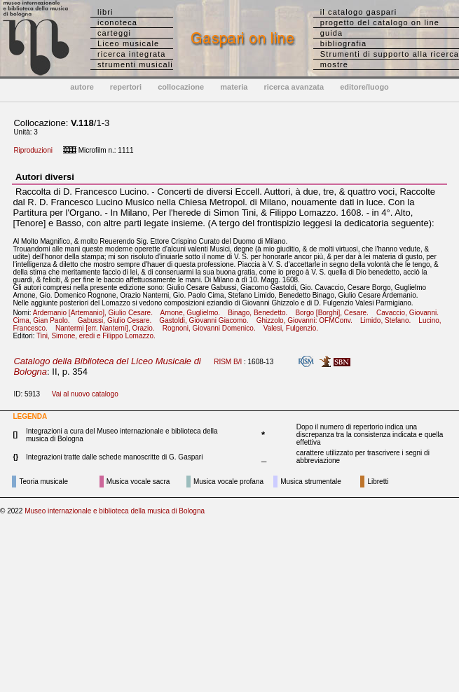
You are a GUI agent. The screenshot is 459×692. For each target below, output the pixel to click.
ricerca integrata (131, 54)
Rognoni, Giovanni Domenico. (212, 328)
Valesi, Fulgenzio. (293, 328)
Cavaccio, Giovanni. (410, 313)
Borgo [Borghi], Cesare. (334, 313)
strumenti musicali (135, 64)
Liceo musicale (128, 43)
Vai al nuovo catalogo (85, 394)
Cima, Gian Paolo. (44, 320)
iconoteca (117, 22)
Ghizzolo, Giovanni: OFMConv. (307, 320)
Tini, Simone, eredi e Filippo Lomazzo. (98, 336)
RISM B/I (228, 362)
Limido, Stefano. (388, 320)
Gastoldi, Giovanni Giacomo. (206, 320)
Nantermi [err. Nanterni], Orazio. (107, 328)
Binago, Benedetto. (260, 313)
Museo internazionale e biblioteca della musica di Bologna (115, 511)
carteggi (114, 33)
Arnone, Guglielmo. (193, 313)
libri (105, 12)
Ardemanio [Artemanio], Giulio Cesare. (96, 313)
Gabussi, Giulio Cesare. (118, 320)
